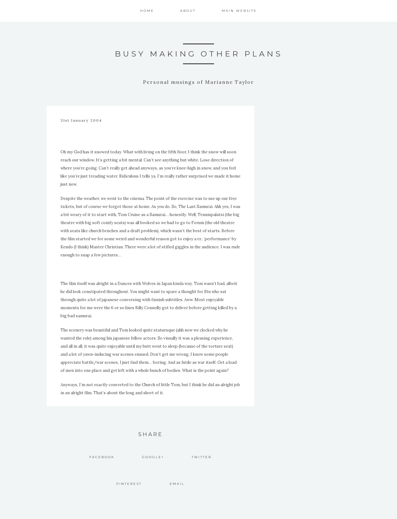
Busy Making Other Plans (199, 53)
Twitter (202, 457)
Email (177, 484)
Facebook (101, 457)
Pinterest (129, 484)
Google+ (153, 457)
